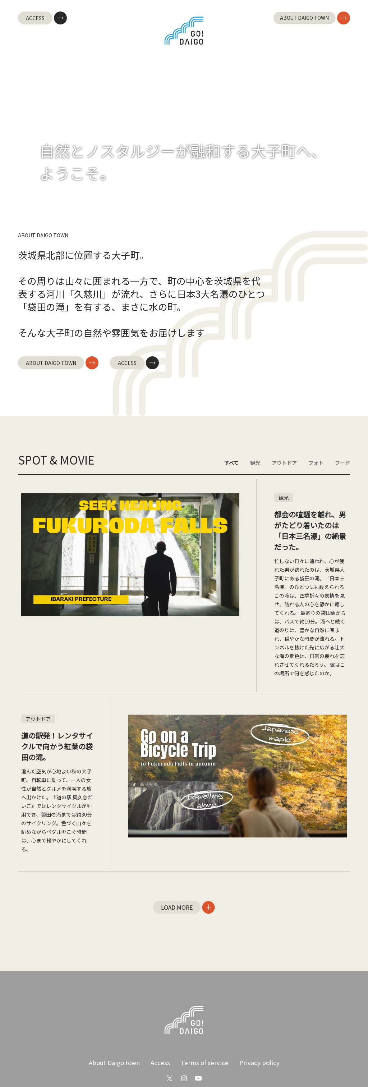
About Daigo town (119, 1034)
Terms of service (204, 1034)
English (204, 1066)
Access (162, 1034)
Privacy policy (255, 1034)
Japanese (167, 1065)
